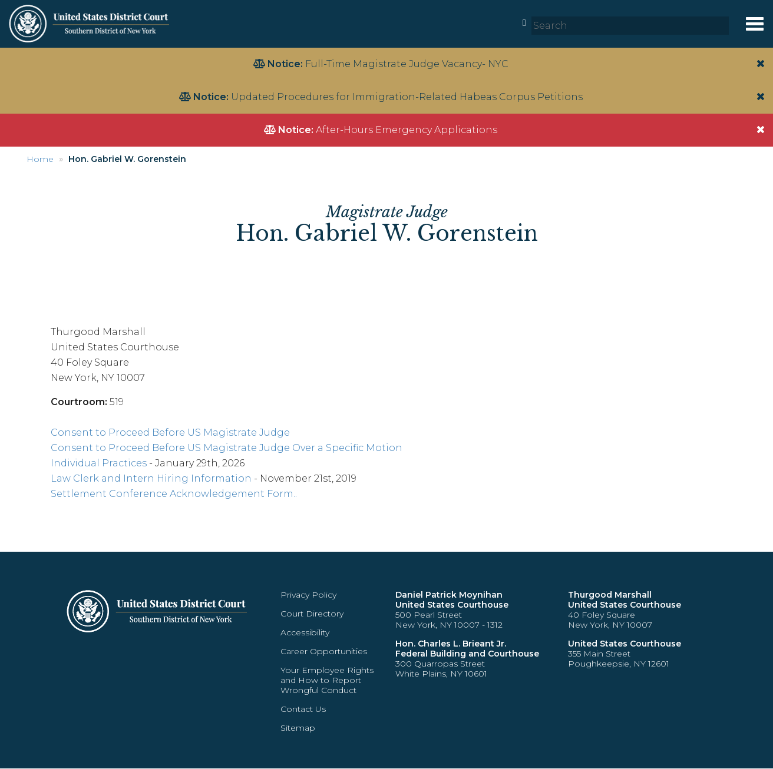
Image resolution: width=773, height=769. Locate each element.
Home (40, 159)
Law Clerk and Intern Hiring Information (151, 478)
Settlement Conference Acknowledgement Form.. (174, 493)
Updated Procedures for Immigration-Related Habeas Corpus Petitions (407, 96)
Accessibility (304, 632)
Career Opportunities (323, 651)
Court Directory (311, 613)
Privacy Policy (308, 594)
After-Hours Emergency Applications (406, 129)
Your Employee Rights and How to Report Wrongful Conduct (327, 680)
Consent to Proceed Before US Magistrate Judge (170, 432)
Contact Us (303, 709)
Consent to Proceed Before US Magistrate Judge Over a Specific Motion (226, 447)
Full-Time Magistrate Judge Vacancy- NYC (406, 63)
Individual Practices (99, 463)
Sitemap (297, 727)
